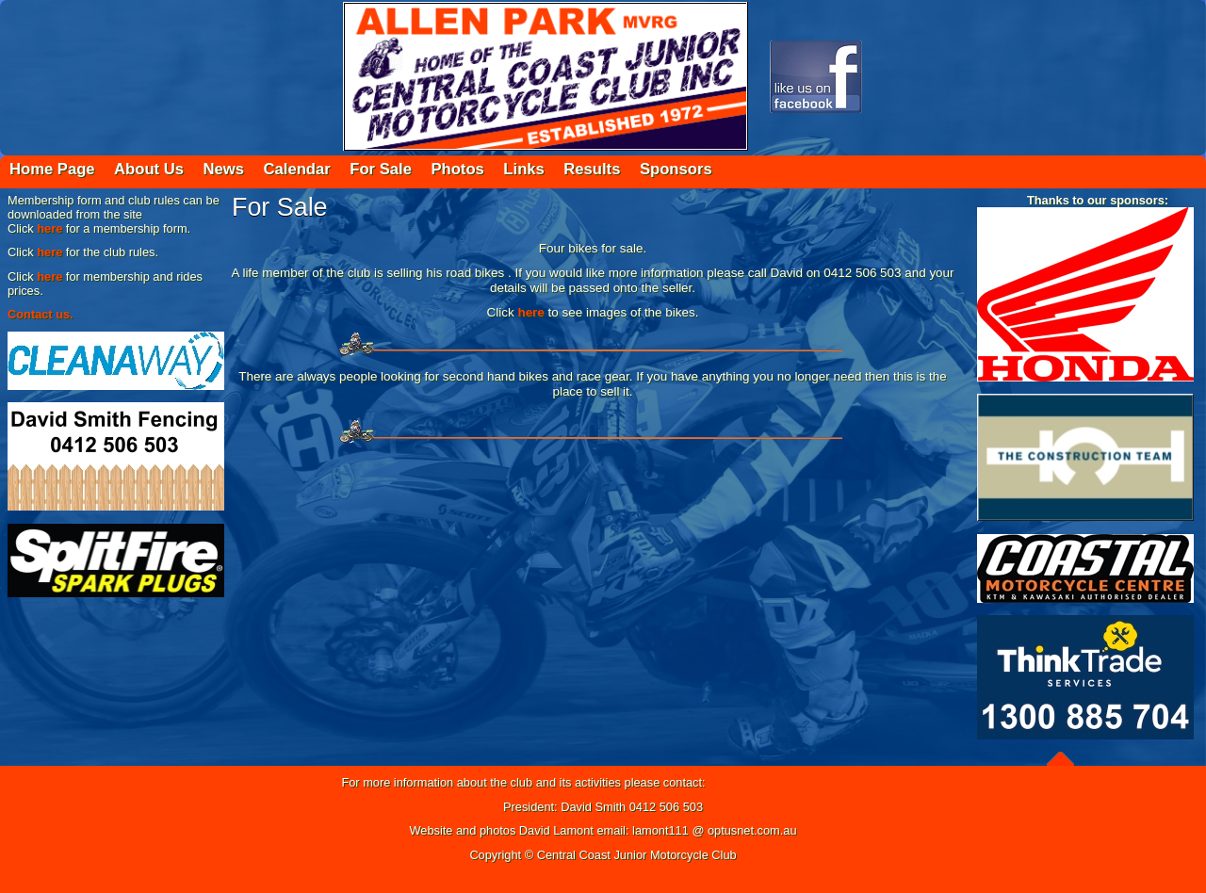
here (49, 228)
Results (591, 169)
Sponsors (676, 169)
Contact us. (40, 314)
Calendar (297, 169)
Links (523, 169)
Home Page (52, 169)
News (224, 169)
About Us (149, 169)
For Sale (381, 169)
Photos (457, 169)
